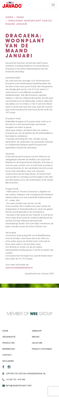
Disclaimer (8, 361)
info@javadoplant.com (18, 385)
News (20, 17)
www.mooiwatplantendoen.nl (19, 267)
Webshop (37, 331)
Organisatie (8, 337)
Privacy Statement (42, 349)
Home (9, 17)
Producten (8, 343)
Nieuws (35, 337)
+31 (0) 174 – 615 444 (15, 379)
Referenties (8, 349)
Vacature (37, 343)
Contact (7, 355)
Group (41, 314)
